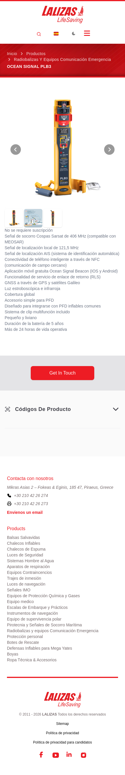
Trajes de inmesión (24, 578)
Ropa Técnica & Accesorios (32, 660)
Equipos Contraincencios (29, 572)
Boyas (12, 654)
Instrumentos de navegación (32, 613)
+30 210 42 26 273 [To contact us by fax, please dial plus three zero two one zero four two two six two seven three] (31, 503)
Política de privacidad (62, 733)
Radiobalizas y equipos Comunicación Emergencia (62, 59)
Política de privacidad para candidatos (62, 742)
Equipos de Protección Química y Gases (43, 595)
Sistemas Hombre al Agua (30, 560)
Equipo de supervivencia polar (34, 619)
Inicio (12, 53)
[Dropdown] (56, 33)
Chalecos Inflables (23, 543)
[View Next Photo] (109, 149)
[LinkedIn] (70, 755)
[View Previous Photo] (15, 149)
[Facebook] (42, 755)
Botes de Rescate (23, 642)
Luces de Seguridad (25, 555)
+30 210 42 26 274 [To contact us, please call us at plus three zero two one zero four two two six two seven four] (31, 495)
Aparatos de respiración (28, 566)
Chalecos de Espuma (26, 549)
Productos (36, 53)
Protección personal (25, 636)
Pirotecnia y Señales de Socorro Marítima (44, 625)
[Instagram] (83, 755)
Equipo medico (20, 601)
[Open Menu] (87, 33)
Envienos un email (25, 512)
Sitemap (62, 724)
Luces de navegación (26, 584)
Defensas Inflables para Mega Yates (39, 648)
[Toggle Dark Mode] (73, 33)
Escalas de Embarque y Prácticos (37, 607)
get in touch (62, 372)
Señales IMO (18, 590)
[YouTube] (56, 755)
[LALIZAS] (63, 14)
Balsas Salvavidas (23, 537)
